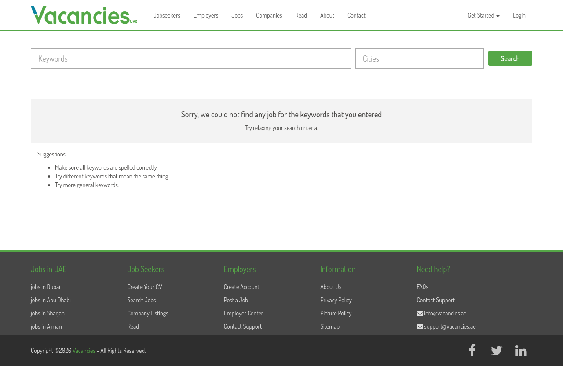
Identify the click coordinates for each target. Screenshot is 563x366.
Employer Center (243, 313)
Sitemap (330, 326)
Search (510, 58)
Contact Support (243, 326)
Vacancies (85, 350)
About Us (330, 286)
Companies (269, 15)
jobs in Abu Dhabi (51, 300)
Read (301, 15)
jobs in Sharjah (48, 313)
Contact (356, 15)
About (327, 15)
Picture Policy (335, 313)
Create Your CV (144, 286)
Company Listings (147, 313)
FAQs (422, 286)
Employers (206, 15)
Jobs (237, 15)
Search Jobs (141, 300)
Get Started (484, 15)
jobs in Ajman (46, 326)
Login (519, 15)
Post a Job (236, 300)
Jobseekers (167, 15)
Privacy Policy (336, 300)
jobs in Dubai (45, 286)
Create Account (242, 286)
